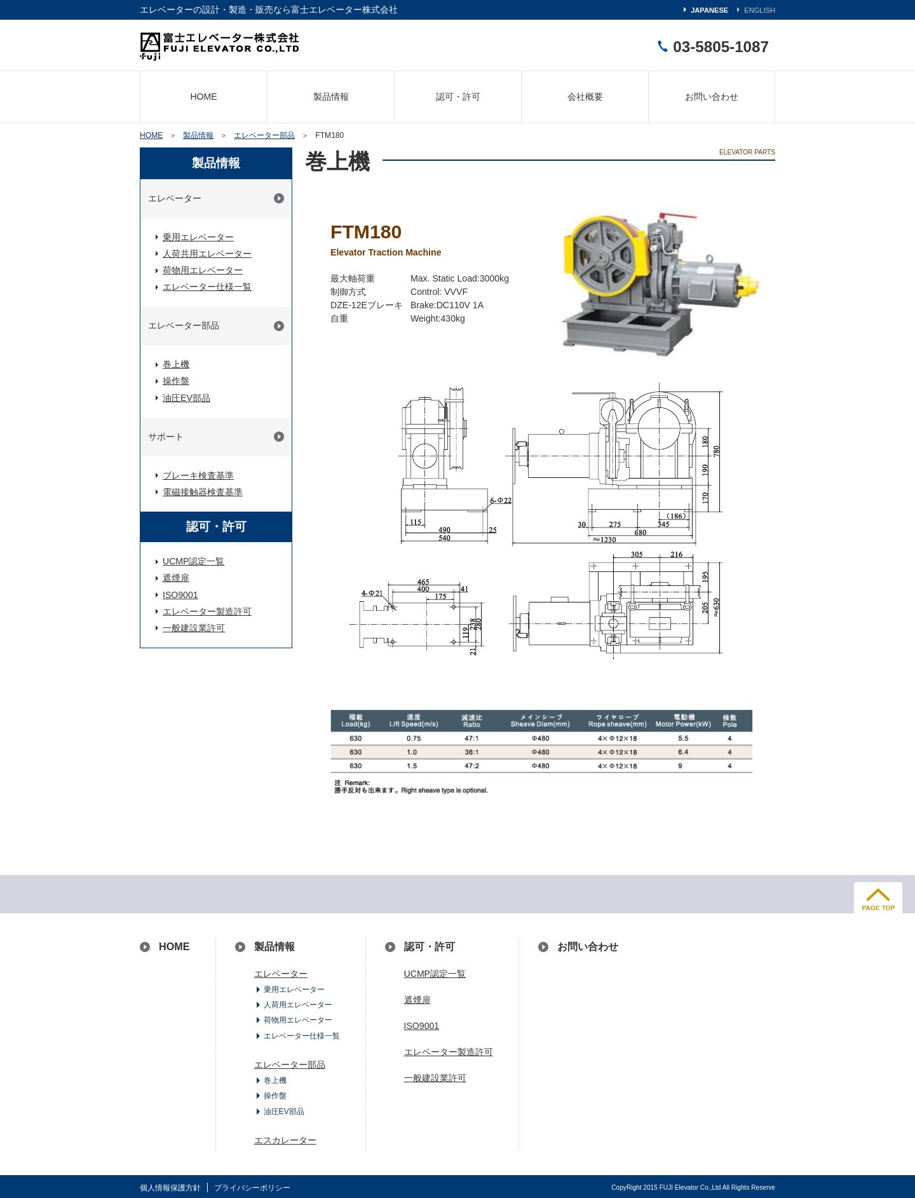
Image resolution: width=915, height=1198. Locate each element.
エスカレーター (285, 1140)
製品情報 (331, 97)
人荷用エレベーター (298, 1004)
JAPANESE (709, 10)
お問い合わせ (711, 97)
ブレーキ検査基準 (198, 475)
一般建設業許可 (194, 628)
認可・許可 (458, 97)
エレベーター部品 (264, 135)
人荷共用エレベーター (207, 253)
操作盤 (176, 381)
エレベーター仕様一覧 (207, 287)
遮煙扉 (176, 578)
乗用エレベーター (198, 237)
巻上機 (176, 364)
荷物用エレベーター (203, 270)
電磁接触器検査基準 (203, 492)
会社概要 (585, 97)
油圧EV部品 (186, 398)
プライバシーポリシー (252, 1187)
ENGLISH (759, 10)
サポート (166, 437)
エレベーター (174, 198)
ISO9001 (180, 595)
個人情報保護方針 (170, 1187)
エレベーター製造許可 (207, 611)
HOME (203, 97)
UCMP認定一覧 (193, 561)
